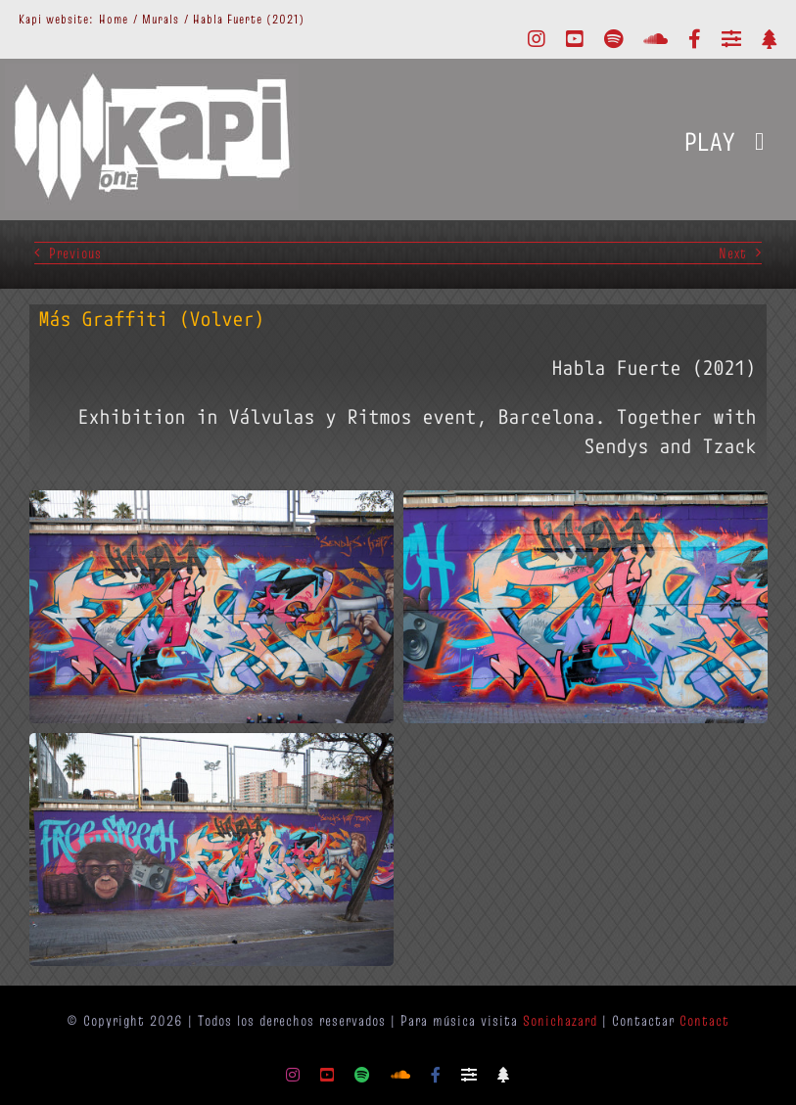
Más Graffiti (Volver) (152, 318)
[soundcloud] (656, 39)
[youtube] (575, 39)
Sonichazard (560, 1020)
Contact (704, 1020)
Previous (75, 253)
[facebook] (695, 39)
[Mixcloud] (732, 39)
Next (733, 253)
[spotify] (614, 39)
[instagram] (537, 39)
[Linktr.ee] (769, 39)
